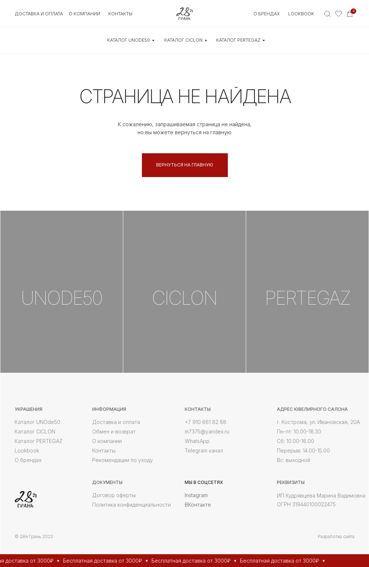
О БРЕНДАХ (266, 13)
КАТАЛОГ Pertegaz (238, 40)
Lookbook (301, 13)
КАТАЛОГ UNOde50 (128, 40)
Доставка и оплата (39, 13)
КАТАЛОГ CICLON (183, 40)
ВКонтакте (198, 505)
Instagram (196, 495)
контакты (120, 13)
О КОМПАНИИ (84, 13)
